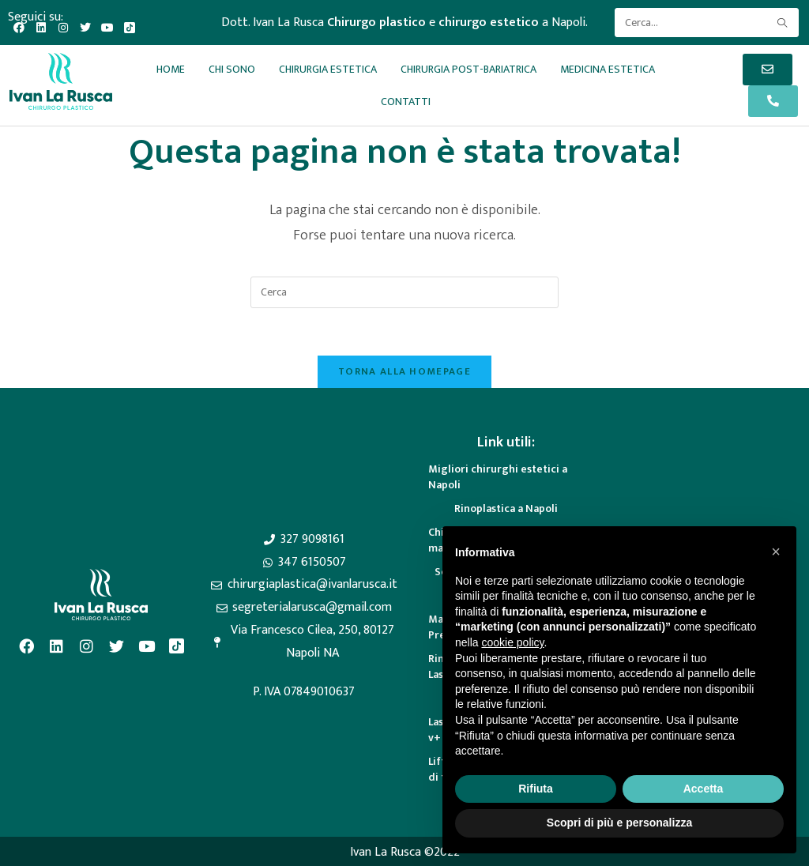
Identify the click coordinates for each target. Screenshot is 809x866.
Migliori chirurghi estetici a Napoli (497, 477)
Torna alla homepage (404, 371)
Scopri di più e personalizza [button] (619, 822)
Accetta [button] (703, 788)
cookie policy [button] (512, 642)
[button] (775, 551)
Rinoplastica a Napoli (506, 508)
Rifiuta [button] (535, 788)
